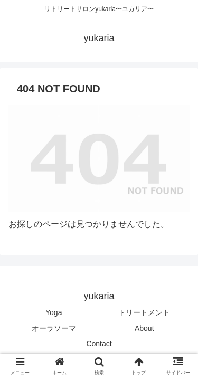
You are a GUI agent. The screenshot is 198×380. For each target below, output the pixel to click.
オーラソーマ (54, 328)
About (144, 328)
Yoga (53, 312)
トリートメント (144, 312)
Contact (98, 343)
